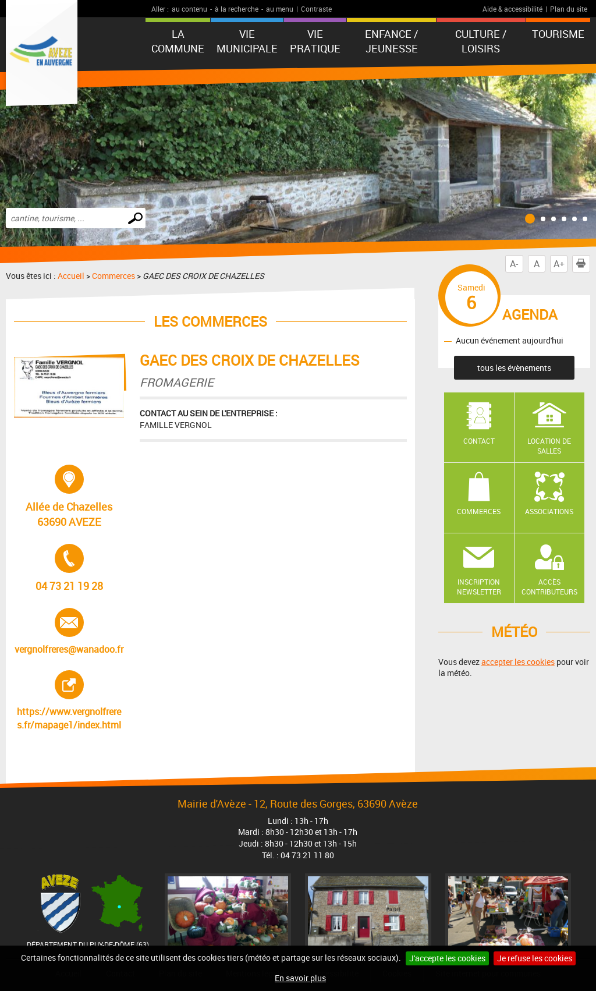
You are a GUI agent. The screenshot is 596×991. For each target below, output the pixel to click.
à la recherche (236, 8)
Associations (549, 511)
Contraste (316, 8)
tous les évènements (514, 367)
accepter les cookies (518, 661)
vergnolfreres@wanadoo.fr (69, 632)
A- (514, 263)
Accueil (71, 275)
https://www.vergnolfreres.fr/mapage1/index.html (70, 700)
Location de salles (549, 445)
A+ (559, 263)
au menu (279, 8)
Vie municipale (247, 41)
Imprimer (583, 263)
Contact (479, 440)
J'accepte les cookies (447, 958)
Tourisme (558, 34)
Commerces (113, 275)
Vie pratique (315, 41)
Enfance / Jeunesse (391, 41)
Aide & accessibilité (512, 8)
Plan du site (568, 8)
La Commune (177, 41)
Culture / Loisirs (480, 41)
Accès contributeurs (549, 586)
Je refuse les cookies (534, 958)
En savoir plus (300, 977)
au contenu (189, 8)
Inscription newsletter (479, 586)
